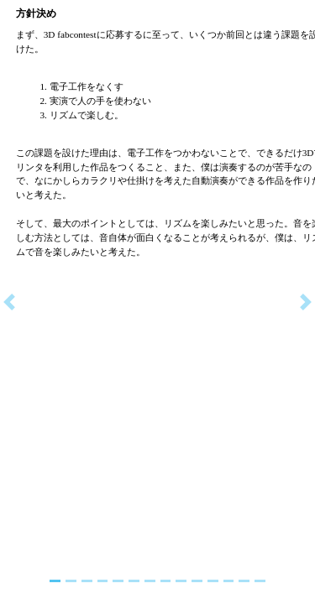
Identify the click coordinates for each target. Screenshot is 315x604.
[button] (9, 302)
